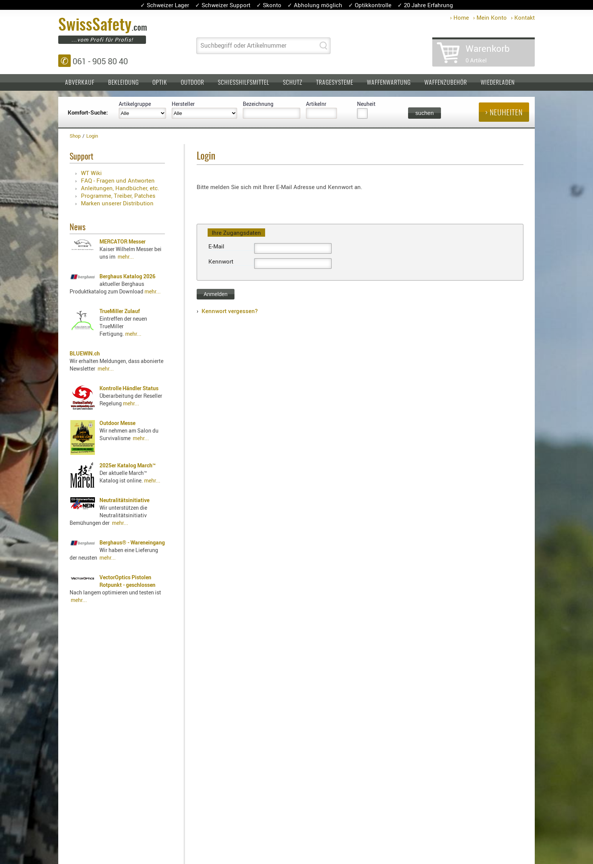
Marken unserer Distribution (117, 203)
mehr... (126, 256)
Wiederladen (498, 83)
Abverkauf (80, 83)
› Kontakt (523, 17)
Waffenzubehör (445, 83)
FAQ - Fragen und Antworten (118, 180)
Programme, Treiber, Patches (118, 195)
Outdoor (192, 83)
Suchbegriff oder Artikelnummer (243, 45)
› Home (459, 17)
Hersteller (183, 103)
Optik (159, 83)
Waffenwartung (389, 83)
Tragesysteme (334, 83)
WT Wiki (91, 173)
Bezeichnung (258, 103)
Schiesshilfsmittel (243, 83)
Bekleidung (123, 83)
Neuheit (366, 103)
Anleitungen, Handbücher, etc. (120, 188)
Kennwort (220, 261)
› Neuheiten (504, 113)
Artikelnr (316, 103)
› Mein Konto (490, 17)
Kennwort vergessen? (230, 311)
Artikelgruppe (135, 103)
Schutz (293, 83)
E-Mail (216, 246)
